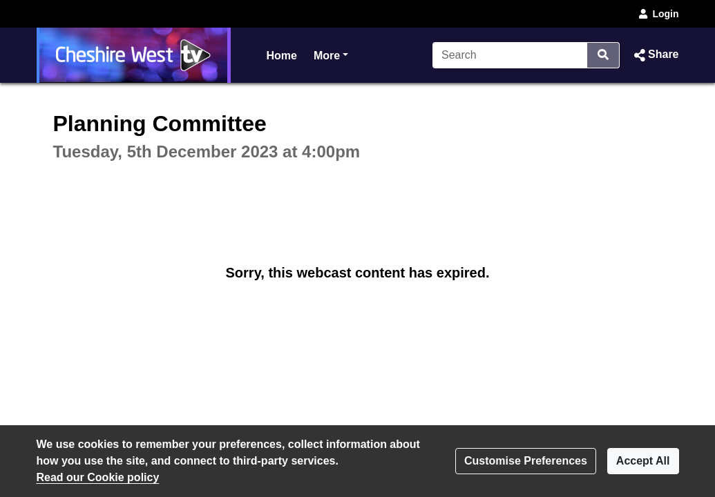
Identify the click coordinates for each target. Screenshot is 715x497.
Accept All (643, 461)
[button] (654, 55)
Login (657, 13)
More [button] (331, 54)
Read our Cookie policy (98, 477)
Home (282, 55)
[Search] (510, 55)
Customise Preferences (525, 461)
